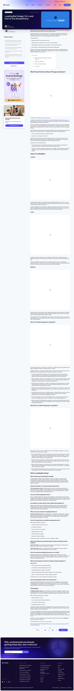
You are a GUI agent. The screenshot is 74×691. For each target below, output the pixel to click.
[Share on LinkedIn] (53, 630)
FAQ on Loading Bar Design (40, 63)
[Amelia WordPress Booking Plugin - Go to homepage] (6, 5)
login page (50, 623)
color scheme (53, 379)
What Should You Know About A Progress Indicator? (43, 58)
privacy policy (17, 654)
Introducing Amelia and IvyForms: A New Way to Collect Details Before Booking (13, 41)
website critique (64, 623)
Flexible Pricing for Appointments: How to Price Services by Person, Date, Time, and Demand (13, 56)
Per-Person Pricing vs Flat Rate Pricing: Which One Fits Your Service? (13, 44)
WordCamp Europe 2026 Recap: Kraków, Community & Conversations (13, 48)
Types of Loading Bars (39, 61)
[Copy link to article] (56, 630)
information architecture (35, 624)
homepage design (48, 621)
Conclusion (37, 66)
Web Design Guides (8, 12)
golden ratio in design (57, 623)
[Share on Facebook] (45, 630)
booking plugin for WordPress (38, 619)
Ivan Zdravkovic (11, 26)
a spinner (60, 468)
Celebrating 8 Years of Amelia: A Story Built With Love (14, 51)
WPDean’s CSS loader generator (44, 117)
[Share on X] (49, 630)
